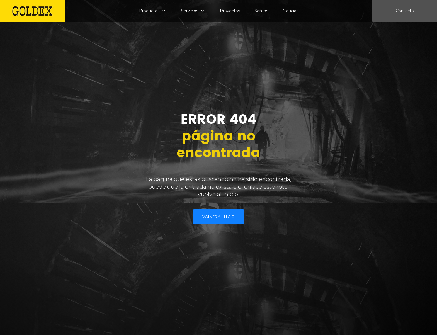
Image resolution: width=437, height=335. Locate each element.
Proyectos (230, 10)
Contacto (405, 10)
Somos (261, 10)
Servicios (189, 10)
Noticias (290, 10)
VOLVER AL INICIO (218, 216)
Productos (149, 10)
